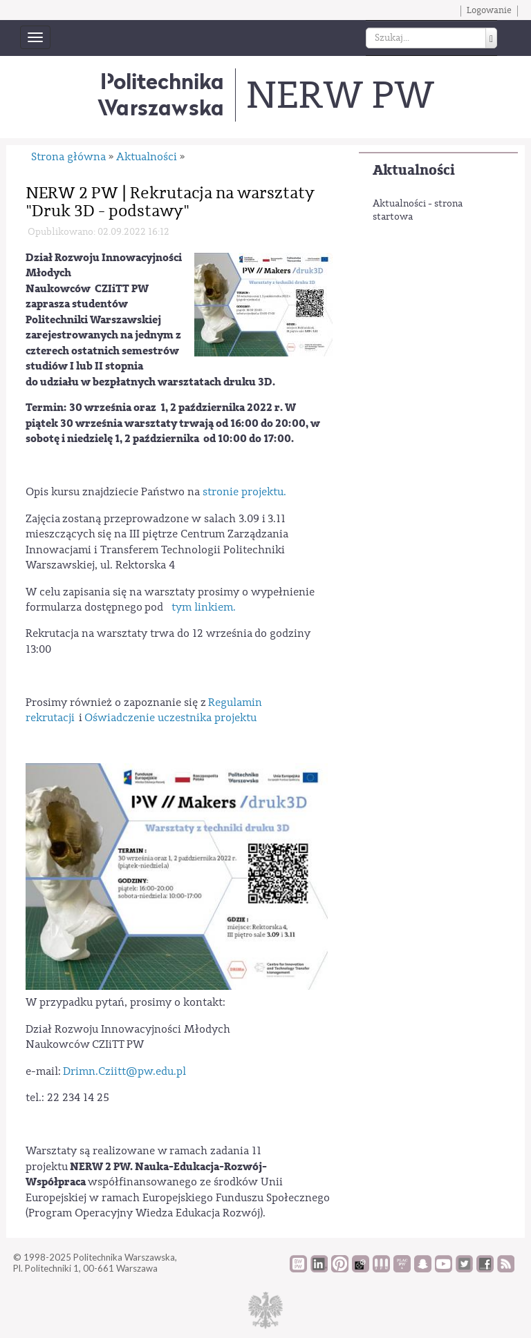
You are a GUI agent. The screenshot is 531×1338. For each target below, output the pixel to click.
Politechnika (160, 94)
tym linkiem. (205, 607)
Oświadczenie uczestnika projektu (170, 718)
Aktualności (414, 170)
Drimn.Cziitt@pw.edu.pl (124, 1071)
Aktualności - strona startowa (418, 211)
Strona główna (68, 157)
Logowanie (489, 10)
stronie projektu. (244, 492)
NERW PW (339, 95)
